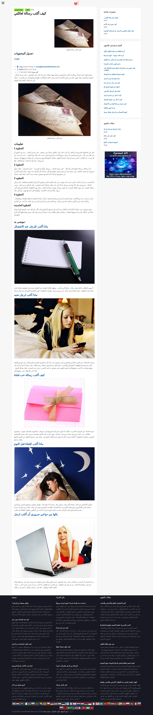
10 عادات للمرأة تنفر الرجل (112, 129)
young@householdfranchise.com (48, 67)
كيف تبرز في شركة (62, 628)
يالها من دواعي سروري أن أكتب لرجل (35, 514)
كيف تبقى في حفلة (110, 136)
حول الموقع (64, 711)
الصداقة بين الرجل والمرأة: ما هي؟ (67, 666)
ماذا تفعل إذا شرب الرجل (112, 78)
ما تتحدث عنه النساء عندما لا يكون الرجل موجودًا (71, 603)
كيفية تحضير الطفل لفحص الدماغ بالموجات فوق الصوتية (117, 663)
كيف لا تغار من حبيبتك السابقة (113, 99)
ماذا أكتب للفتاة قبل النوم (28, 443)
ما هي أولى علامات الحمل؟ (112, 64)
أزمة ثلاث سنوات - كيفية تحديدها (114, 55)
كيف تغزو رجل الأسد (110, 24)
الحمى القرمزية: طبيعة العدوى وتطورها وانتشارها (115, 625)
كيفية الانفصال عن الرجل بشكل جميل (115, 112)
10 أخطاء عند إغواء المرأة (112, 87)
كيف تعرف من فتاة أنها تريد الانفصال (115, 104)
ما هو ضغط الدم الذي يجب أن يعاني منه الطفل (118, 60)
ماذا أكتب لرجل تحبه (25, 295)
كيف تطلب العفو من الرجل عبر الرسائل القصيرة (119, 31)
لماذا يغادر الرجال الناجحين (112, 91)
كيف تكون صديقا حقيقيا (63, 647)
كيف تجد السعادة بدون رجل (20, 619)
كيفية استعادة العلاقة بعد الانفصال (114, 74)
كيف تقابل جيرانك (61, 685)
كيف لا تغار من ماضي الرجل (112, 95)
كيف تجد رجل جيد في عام (112, 83)
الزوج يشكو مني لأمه (18, 685)
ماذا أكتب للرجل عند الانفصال (31, 226)
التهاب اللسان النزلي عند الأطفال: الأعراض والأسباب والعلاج (118, 682)
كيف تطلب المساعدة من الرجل (21, 644)
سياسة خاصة (46, 711)
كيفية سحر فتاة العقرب (111, 18)
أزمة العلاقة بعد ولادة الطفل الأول (114, 51)
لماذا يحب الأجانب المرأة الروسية (22, 666)
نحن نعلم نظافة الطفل (107, 644)
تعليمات (16, 59)
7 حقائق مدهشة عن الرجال (20, 603)
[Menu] (3, 3)
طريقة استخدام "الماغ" (111, 142)
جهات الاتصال (56, 711)
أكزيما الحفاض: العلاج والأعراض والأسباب (113, 603)
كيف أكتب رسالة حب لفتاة (29, 375)
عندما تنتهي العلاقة (109, 108)
